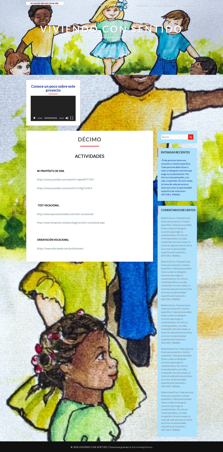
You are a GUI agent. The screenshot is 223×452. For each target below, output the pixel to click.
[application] (53, 108)
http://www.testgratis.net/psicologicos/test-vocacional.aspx (71, 222)
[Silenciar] (66, 118)
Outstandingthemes (141, 447)
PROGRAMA (100, 5)
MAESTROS (142, 5)
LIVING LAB (188, 5)
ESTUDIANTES (122, 5)
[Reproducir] (34, 118)
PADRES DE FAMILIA (165, 5)
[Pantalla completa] (71, 118)
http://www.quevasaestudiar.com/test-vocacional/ (65, 214)
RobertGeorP (168, 348)
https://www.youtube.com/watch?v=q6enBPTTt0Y (65, 179)
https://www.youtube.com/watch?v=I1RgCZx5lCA (64, 188)
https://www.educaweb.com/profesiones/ (60, 248)
